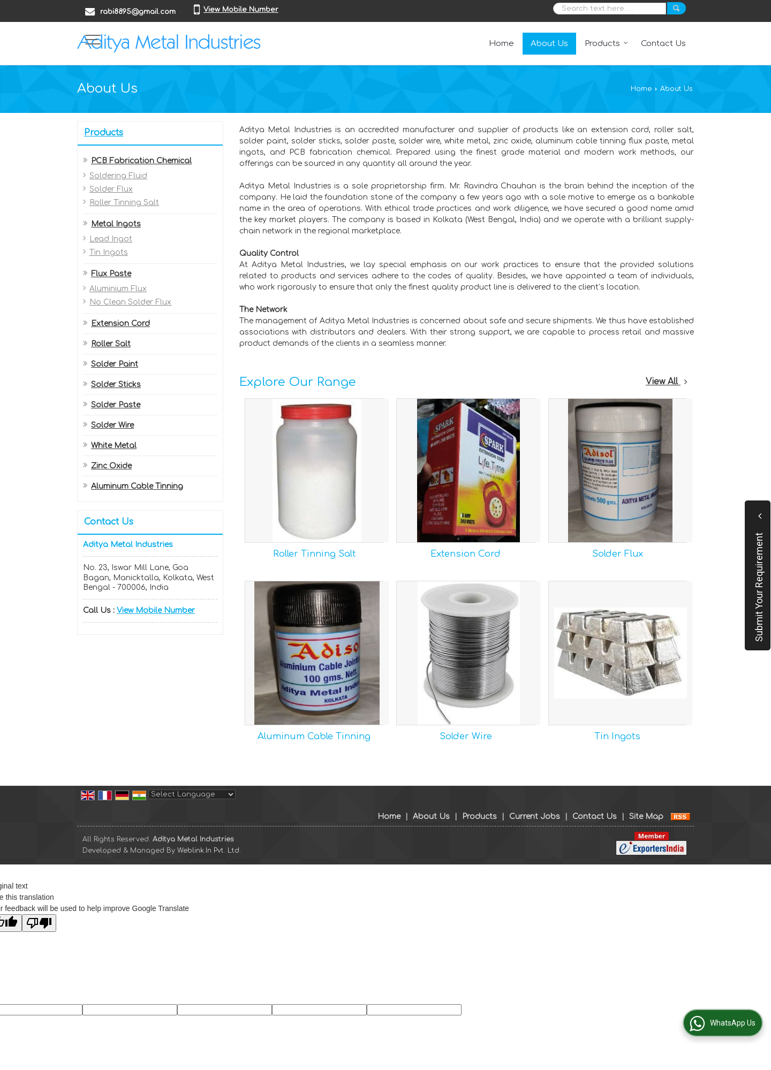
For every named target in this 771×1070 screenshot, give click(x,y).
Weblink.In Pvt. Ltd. (209, 850)
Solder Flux (111, 189)
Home (501, 43)
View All (666, 381)
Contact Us (663, 43)
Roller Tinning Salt (124, 203)
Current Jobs (534, 817)
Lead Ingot (110, 239)
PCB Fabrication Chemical (141, 161)
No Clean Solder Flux (130, 302)
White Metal (114, 446)
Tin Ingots (108, 252)
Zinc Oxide (111, 466)
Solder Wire (112, 425)
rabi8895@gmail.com (138, 12)
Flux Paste (111, 274)
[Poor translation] (39, 923)
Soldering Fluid (118, 176)
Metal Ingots (116, 224)
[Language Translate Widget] (192, 794)
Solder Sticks (116, 385)
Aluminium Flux (118, 289)
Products (606, 43)
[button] (240, 9)
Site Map (646, 817)
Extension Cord (120, 324)
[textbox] (609, 8)
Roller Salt (111, 344)
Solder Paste (115, 405)
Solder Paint (114, 364)
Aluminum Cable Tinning (137, 486)
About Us (549, 43)
